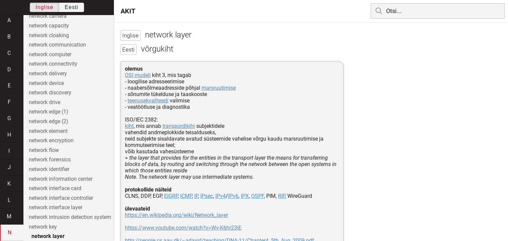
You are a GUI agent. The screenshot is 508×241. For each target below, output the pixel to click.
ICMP (186, 196)
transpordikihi (178, 126)
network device (46, 83)
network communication (57, 45)
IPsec (206, 196)
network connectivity (53, 64)
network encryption (51, 140)
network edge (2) (48, 121)
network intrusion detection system (70, 217)
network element (48, 131)
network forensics (50, 159)
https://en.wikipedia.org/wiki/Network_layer (176, 215)
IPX (245, 196)
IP (196, 196)
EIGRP (171, 196)
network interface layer (55, 207)
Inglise (44, 7)
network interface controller (61, 198)
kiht (129, 126)
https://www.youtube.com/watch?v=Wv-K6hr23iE (183, 228)
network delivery (48, 73)
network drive (44, 102)
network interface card (55, 188)
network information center (60, 179)
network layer (48, 236)
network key (43, 227)
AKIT (128, 11)
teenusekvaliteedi (148, 100)
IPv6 (233, 196)
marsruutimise (219, 88)
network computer (50, 54)
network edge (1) (48, 111)
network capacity (49, 25)
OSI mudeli (138, 75)
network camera (48, 16)
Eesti (71, 7)
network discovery (50, 92)
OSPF (257, 196)
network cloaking (49, 35)
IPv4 (220, 196)
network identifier (49, 169)
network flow (44, 150)
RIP (281, 196)
